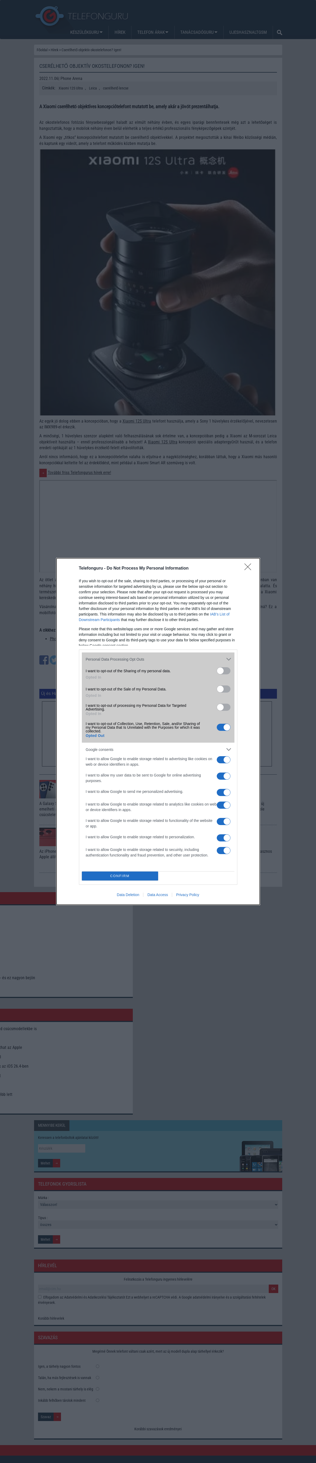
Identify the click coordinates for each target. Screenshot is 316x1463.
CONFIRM (120, 876)
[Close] (249, 569)
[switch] (223, 670)
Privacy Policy (187, 895)
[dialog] (158, 731)
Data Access (157, 895)
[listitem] (158, 659)
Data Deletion (128, 895)
